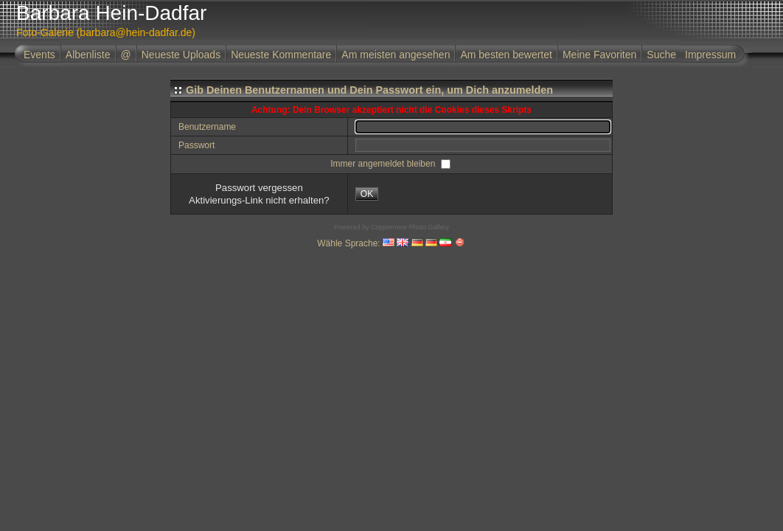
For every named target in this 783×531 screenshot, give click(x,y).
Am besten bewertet (506, 54)
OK (367, 194)
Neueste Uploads (181, 54)
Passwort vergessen (259, 187)
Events (39, 54)
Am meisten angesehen (395, 54)
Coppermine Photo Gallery (410, 227)
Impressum (710, 54)
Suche (661, 54)
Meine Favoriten (599, 54)
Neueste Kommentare (281, 54)
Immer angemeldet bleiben (383, 164)
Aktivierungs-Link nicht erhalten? (259, 200)
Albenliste (88, 54)
